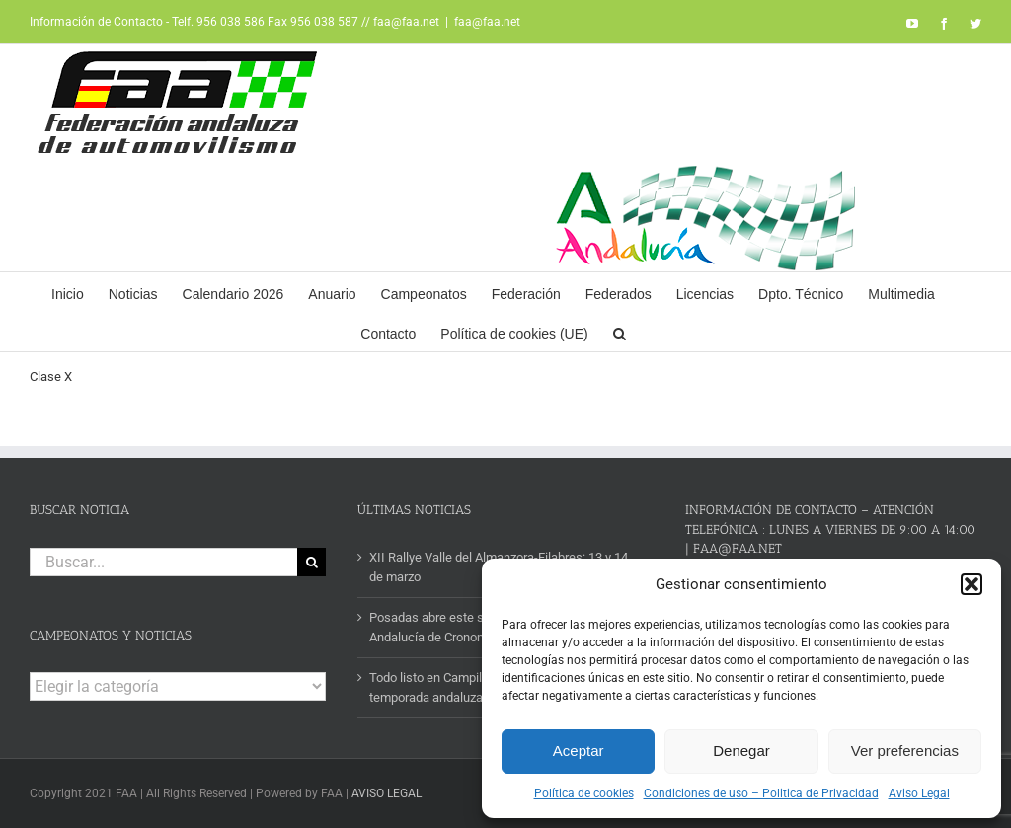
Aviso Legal (919, 793)
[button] (971, 584)
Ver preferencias (905, 750)
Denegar (741, 750)
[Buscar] (311, 562)
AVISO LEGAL (386, 793)
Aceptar (578, 750)
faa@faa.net (487, 22)
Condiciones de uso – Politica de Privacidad (761, 793)
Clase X (51, 376)
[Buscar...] (163, 562)
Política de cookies (584, 793)
